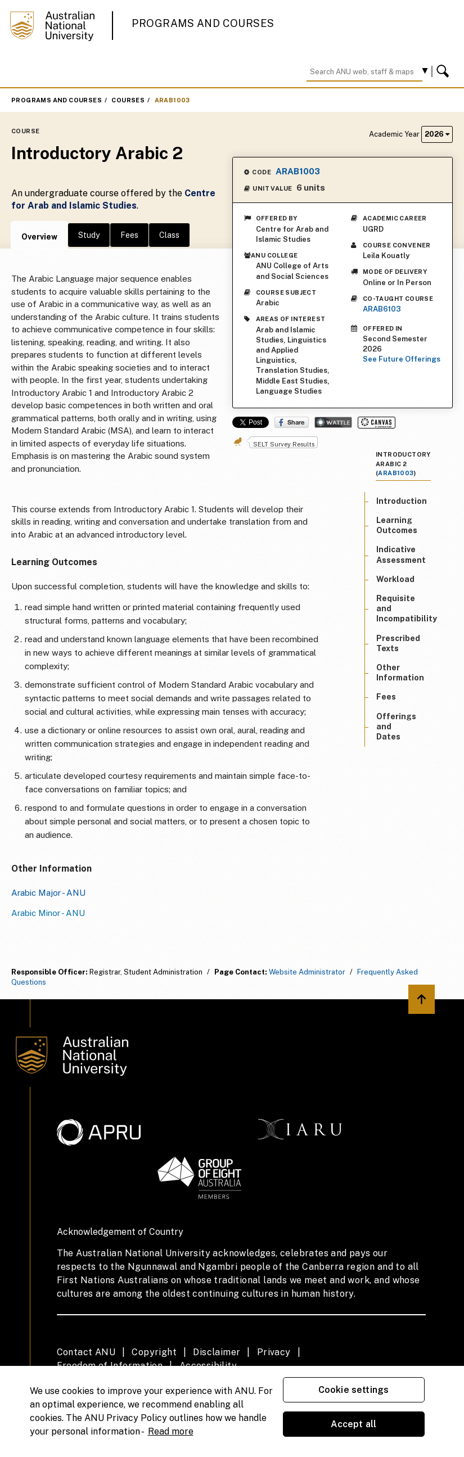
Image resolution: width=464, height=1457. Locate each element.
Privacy (274, 1352)
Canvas (376, 422)
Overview (39, 236)
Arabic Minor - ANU (48, 913)
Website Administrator (307, 972)
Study (89, 235)
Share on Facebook (291, 422)
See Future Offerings (401, 359)
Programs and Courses (203, 23)
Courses (128, 100)
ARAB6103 (382, 309)
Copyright (154, 1352)
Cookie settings (353, 1389)
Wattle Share (333, 422)
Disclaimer (216, 1352)
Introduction (401, 501)
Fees (129, 235)
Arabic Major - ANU (48, 892)
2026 (437, 134)
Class (169, 235)
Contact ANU (86, 1352)
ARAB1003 (172, 100)
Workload (395, 579)
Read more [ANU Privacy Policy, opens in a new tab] (170, 1431)
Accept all (354, 1424)
